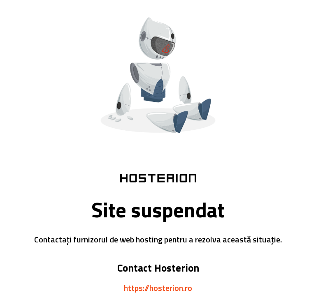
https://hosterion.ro (158, 287)
